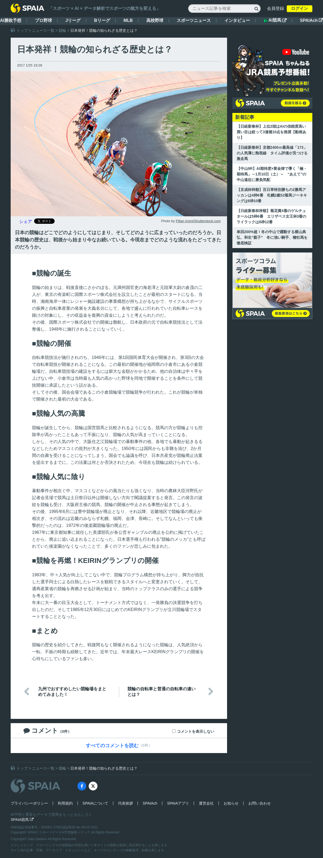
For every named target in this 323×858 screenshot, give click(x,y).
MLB (128, 20)
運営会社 (206, 803)
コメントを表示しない (195, 731)
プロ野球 (43, 20)
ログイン (299, 8)
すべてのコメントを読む (112, 745)
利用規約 (65, 803)
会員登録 (275, 8)
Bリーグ (102, 20)
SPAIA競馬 (22, 819)
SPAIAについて (95, 803)
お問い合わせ (259, 803)
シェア (25, 221)
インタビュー (237, 20)
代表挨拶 (125, 803)
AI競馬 (275, 20)
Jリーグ (72, 20)
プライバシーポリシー (29, 803)
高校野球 (154, 20)
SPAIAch (311, 20)
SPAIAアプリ (178, 803)
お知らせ (231, 803)
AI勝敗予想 (10, 20)
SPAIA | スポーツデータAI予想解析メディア (59, 832)
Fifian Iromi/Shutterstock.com (198, 221)
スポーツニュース (194, 20)
